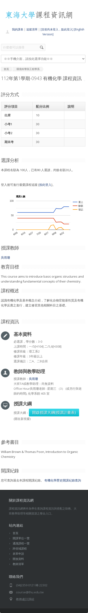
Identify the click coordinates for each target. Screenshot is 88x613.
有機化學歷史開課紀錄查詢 (62, 480)
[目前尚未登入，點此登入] (57, 29)
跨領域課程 (20, 549)
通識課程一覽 (21, 543)
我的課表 (17, 29)
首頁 (15, 533)
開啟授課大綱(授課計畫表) (54, 412)
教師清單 (18, 564)
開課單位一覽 (21, 538)
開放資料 (18, 559)
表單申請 (18, 554)
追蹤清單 (32, 29)
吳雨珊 (5, 257)
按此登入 (45, 185)
